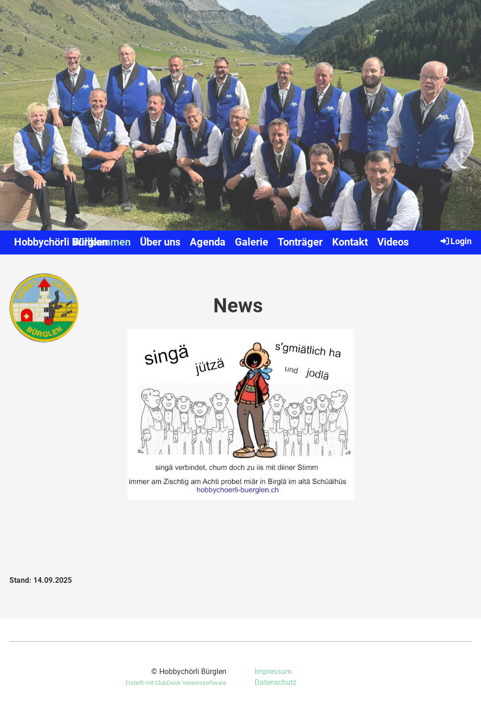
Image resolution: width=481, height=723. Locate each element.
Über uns (160, 242)
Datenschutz (275, 682)
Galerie (251, 242)
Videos (393, 242)
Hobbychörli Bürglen (61, 242)
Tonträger (300, 242)
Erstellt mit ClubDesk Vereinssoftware (175, 682)
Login (455, 240)
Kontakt (350, 242)
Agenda (207, 242)
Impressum (273, 671)
